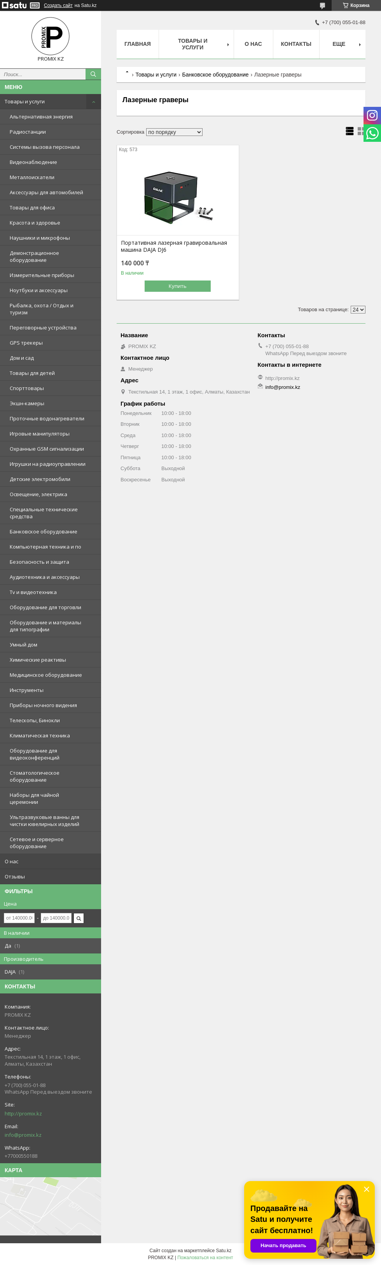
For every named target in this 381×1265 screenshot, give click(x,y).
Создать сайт (58, 5)
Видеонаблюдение (33, 162)
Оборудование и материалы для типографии (45, 626)
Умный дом (23, 644)
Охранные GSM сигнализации (47, 448)
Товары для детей (32, 372)
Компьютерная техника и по (45, 546)
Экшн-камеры (27, 403)
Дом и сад (22, 357)
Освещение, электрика (38, 494)
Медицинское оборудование (46, 674)
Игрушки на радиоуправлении (48, 463)
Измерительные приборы (42, 275)
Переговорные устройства (43, 327)
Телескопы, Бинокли (35, 720)
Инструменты (27, 690)
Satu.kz (223, 1250)
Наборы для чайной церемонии (34, 798)
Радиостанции (28, 131)
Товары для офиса (32, 207)
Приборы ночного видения (43, 705)
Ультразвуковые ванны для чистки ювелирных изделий (44, 821)
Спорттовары (27, 388)
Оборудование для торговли (45, 607)
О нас (11, 861)
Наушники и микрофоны (40, 237)
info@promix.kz (23, 1134)
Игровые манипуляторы (40, 433)
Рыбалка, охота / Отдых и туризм (41, 309)
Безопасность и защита (39, 561)
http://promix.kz (23, 1113)
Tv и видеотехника (33, 592)
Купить (178, 285)
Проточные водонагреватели (47, 418)
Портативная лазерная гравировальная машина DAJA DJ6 (174, 246)
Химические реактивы (38, 659)
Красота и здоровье (35, 222)
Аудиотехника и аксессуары (45, 576)
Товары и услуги (25, 101)
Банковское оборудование (43, 531)
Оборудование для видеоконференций (34, 754)
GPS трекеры (26, 342)
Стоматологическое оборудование (34, 776)
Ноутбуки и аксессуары (39, 290)
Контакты (296, 44)
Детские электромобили (40, 479)
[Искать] (93, 74)
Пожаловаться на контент (205, 1257)
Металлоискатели (32, 177)
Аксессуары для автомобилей (46, 192)
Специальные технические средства (44, 513)
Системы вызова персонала (45, 146)
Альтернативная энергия (41, 116)
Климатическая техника (40, 735)
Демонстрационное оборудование (34, 256)
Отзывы (15, 876)
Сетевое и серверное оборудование (37, 843)
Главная (137, 44)
